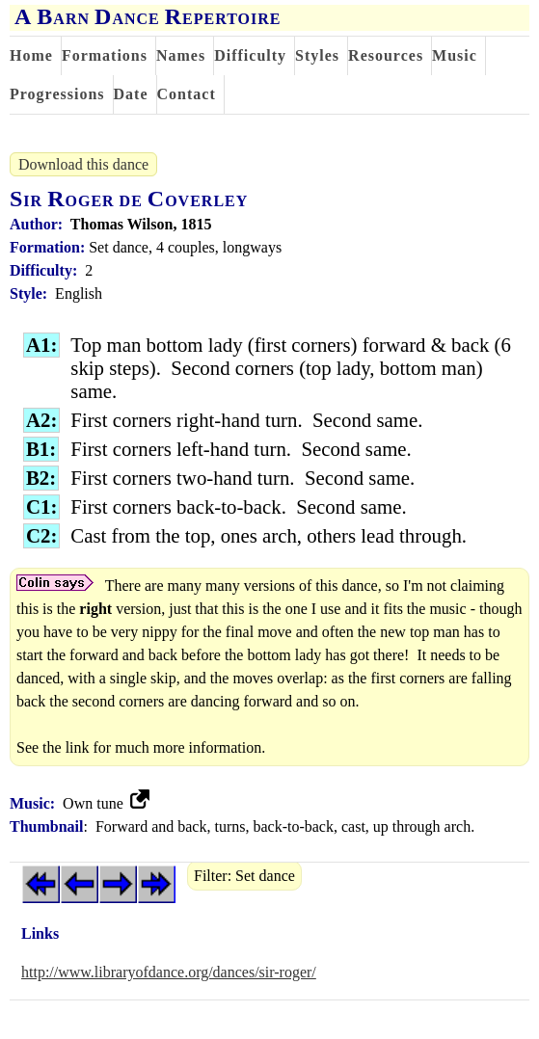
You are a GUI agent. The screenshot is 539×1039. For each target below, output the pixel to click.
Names (180, 55)
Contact (186, 94)
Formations (105, 55)
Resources (385, 55)
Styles (317, 55)
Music (454, 55)
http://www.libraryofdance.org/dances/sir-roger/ (168, 972)
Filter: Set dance (244, 875)
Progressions (57, 94)
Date (131, 94)
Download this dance (83, 164)
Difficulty (250, 55)
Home (31, 55)
